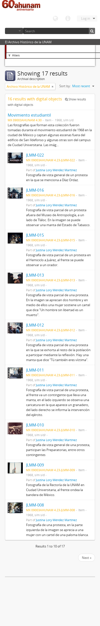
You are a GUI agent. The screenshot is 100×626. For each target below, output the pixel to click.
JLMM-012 (35, 325)
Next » (86, 557)
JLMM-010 (35, 425)
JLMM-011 (35, 370)
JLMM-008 (35, 505)
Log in (85, 18)
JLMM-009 (35, 465)
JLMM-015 (35, 235)
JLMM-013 (35, 275)
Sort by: (65, 86)
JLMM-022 (35, 155)
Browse (14, 31)
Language (55, 18)
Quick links (68, 18)
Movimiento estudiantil (29, 115)
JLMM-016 (35, 190)
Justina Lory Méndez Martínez (56, 170)
